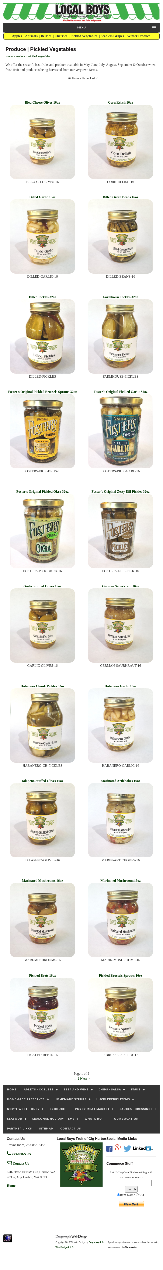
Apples (17, 36)
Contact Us (18, 1163)
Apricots (32, 36)
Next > (85, 1078)
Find (132, 1172)
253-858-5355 (19, 1154)
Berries (46, 36)
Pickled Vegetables (84, 36)
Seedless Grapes (113, 36)
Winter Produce (139, 36)
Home (11, 1185)
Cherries (61, 36)
